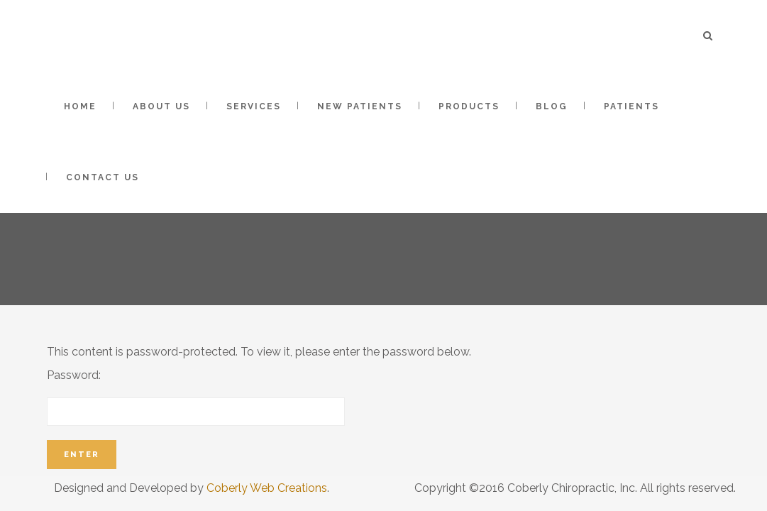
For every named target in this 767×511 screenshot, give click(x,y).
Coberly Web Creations (266, 488)
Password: (196, 397)
